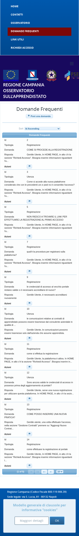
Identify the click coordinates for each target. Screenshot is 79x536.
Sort (21, 128)
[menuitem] (39, 6)
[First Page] (31, 472)
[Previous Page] (38, 472)
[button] (39, 116)
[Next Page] (44, 472)
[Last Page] (51, 472)
